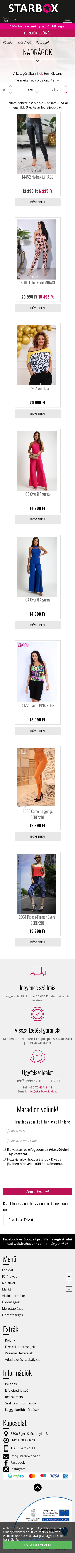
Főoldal (8, 42)
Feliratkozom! (37, 1191)
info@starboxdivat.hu (43, 1091)
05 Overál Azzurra (37, 494)
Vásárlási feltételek (19, 1353)
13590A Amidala (37, 388)
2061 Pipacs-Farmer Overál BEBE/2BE (37, 920)
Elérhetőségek (12, 1315)
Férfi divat (37, 1276)
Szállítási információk (20, 1403)
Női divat (24, 42)
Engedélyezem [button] (37, 1545)
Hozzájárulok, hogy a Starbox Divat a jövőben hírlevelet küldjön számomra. (33, 1161)
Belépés (11, 1384)
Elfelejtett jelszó (16, 1390)
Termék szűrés (38, 33)
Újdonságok (11, 1302)
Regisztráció (59, 1243)
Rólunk (10, 1340)
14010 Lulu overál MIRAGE (37, 283)
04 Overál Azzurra (37, 600)
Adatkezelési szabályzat (22, 1359)
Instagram (14, 1469)
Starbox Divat (20, 1219)
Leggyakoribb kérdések (22, 1409)
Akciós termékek (14, 1295)
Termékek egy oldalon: (32, 80)
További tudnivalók (31, 1539)
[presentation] (33, 1176)
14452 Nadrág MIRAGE (37, 177)
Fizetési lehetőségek (20, 1347)
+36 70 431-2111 (40, 1087)
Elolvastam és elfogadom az (36, 1151)
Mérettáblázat (12, 1308)
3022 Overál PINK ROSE (37, 705)
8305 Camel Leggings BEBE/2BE (37, 814)
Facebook (14, 1462)
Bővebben (37, 202)
